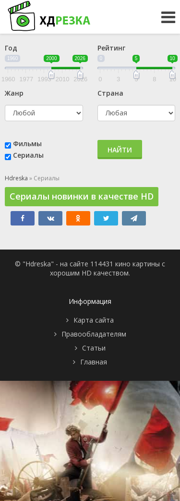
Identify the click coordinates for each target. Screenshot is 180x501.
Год (11, 47)
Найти (120, 149)
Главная (93, 361)
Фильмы (27, 143)
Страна (110, 93)
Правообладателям (93, 333)
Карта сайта (93, 320)
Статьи (94, 347)
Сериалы (28, 155)
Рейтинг (111, 47)
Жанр (14, 93)
